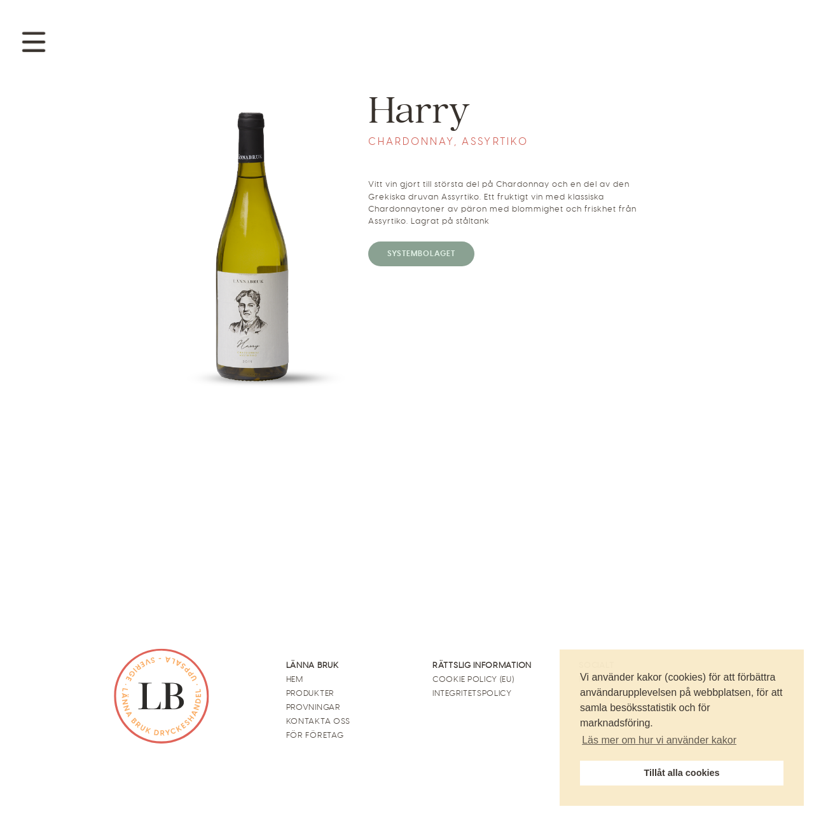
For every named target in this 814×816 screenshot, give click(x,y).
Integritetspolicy (472, 693)
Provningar (313, 707)
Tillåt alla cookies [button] (682, 773)
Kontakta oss (318, 721)
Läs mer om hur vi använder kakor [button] (659, 740)
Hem (294, 679)
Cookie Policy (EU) (473, 679)
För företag (315, 735)
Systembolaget (421, 253)
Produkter (310, 693)
